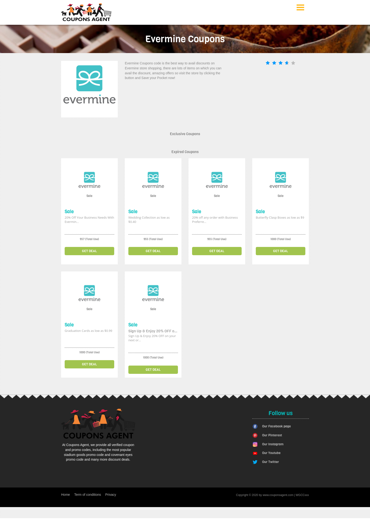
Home (65, 494)
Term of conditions (87, 494)
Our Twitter (270, 462)
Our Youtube (271, 453)
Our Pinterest (272, 435)
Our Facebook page (276, 426)
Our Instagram (272, 444)
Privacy (110, 494)
